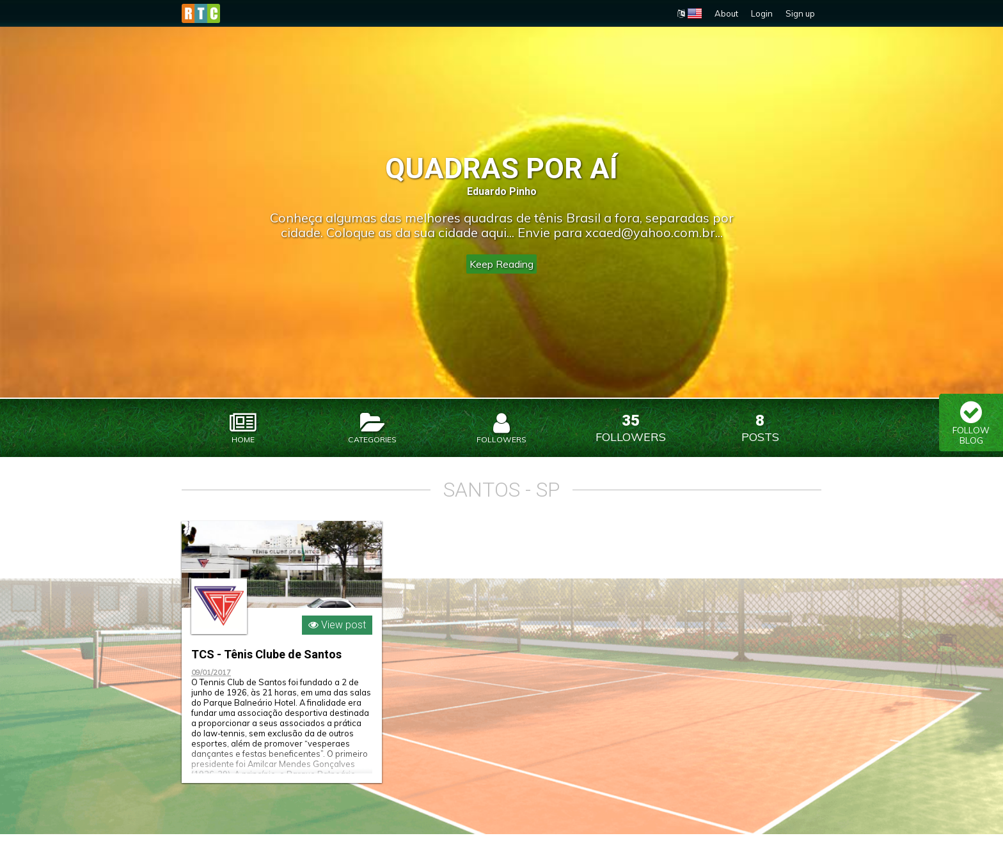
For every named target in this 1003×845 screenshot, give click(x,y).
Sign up (800, 13)
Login (762, 13)
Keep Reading (501, 264)
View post (337, 636)
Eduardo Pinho (502, 191)
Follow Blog (971, 422)
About (726, 13)
